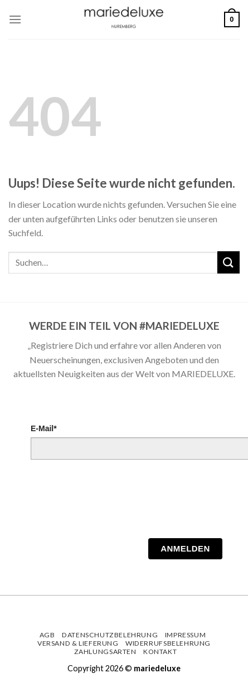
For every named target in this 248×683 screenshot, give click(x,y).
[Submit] (228, 262)
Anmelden (185, 548)
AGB (47, 635)
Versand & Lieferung (78, 643)
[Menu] (15, 19)
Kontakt (160, 651)
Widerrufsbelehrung (168, 643)
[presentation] (115, 502)
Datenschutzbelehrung (110, 635)
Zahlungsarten (105, 651)
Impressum (185, 635)
